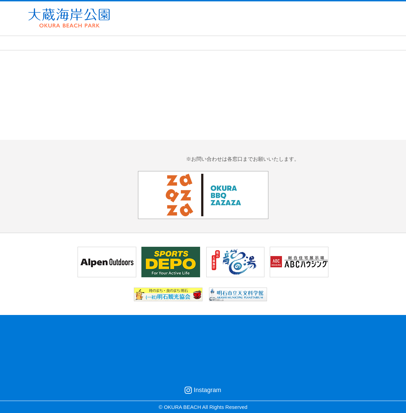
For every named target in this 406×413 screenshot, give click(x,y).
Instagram (203, 390)
